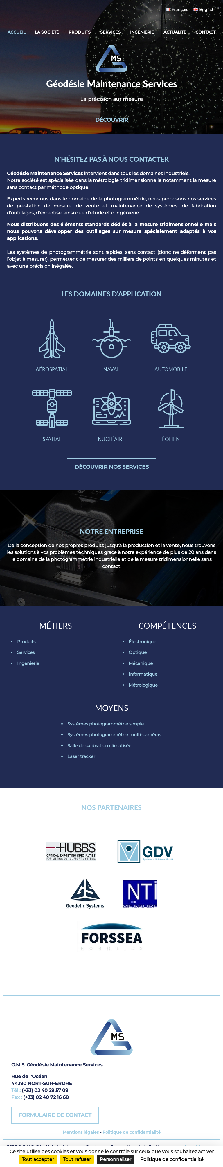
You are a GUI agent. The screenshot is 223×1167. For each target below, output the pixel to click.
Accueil (17, 32)
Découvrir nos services (112, 472)
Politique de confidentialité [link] (172, 1159)
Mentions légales (81, 1139)
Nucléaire (111, 419)
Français (177, 9)
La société (47, 32)
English (203, 9)
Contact (205, 32)
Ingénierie (142, 32)
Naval (111, 348)
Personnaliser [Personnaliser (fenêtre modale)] (115, 1159)
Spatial (52, 419)
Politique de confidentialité (131, 1139)
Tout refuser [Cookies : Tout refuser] (77, 1159)
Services (110, 32)
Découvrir (111, 119)
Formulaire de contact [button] (55, 1121)
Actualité (174, 32)
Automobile (171, 348)
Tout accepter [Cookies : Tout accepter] (38, 1159)
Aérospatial (52, 348)
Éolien (171, 419)
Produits (80, 32)
